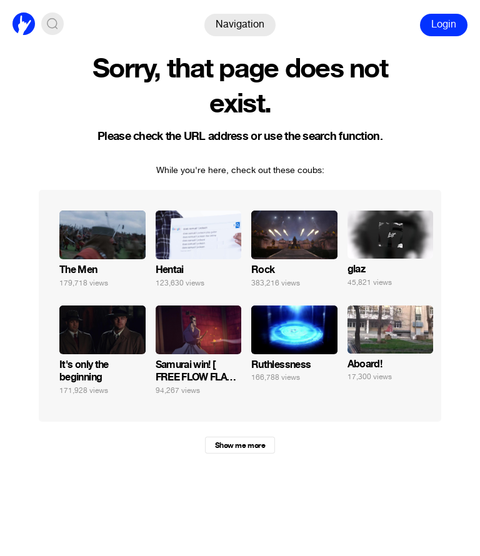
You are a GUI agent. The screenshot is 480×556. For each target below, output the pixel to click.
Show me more (240, 445)
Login (443, 24)
